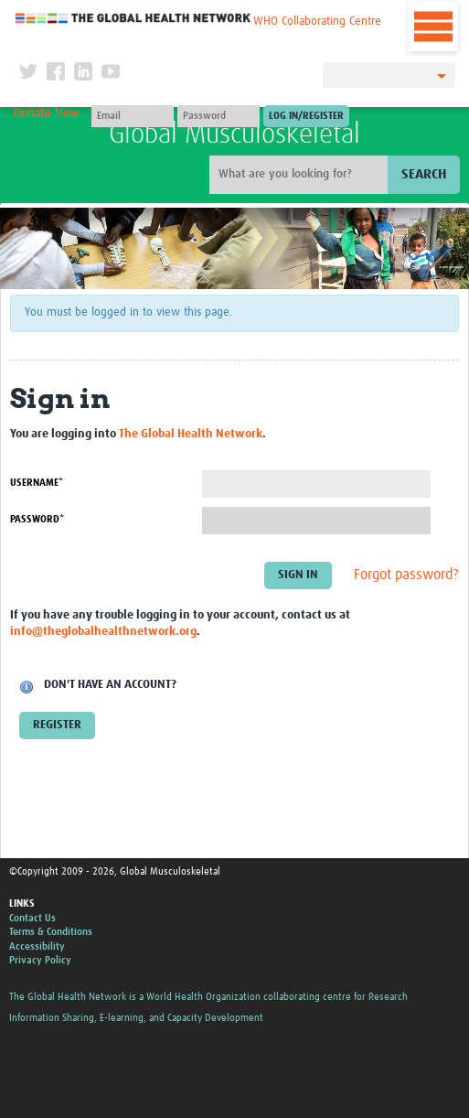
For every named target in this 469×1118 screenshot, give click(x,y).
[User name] (132, 116)
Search (423, 174)
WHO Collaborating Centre (317, 21)
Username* (36, 483)
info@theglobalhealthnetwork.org (103, 632)
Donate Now (47, 113)
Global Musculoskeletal (234, 134)
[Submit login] (306, 116)
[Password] (218, 116)
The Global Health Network (133, 18)
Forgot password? (406, 574)
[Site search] (300, 175)
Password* (37, 519)
